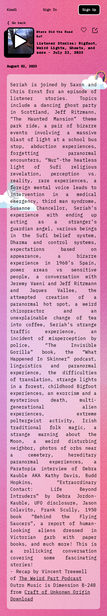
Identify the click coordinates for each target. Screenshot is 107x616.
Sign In (50, 9)
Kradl (12, 9)
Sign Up (89, 9)
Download (21, 599)
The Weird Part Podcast (50, 578)
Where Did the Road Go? (54, 34)
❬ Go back (16, 23)
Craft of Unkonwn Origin (57, 592)
